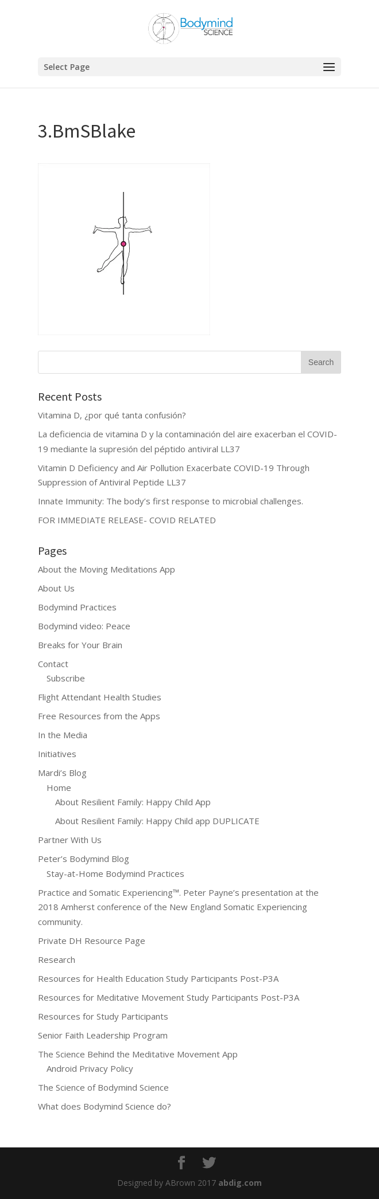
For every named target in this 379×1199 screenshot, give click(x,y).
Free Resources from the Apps (99, 716)
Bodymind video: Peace (84, 626)
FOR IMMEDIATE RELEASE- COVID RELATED (127, 520)
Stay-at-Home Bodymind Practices (115, 873)
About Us (56, 588)
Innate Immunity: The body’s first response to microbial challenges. (170, 501)
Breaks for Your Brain (80, 645)
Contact (53, 663)
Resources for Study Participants (103, 1016)
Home (59, 787)
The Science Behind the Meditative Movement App (138, 1054)
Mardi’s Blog (62, 772)
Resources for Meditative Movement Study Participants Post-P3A (168, 997)
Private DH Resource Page (91, 940)
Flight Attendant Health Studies (99, 697)
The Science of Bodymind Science (103, 1087)
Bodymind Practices (77, 607)
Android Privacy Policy (90, 1068)
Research (56, 959)
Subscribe (66, 678)
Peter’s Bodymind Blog (83, 858)
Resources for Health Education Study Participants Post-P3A (158, 978)
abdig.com (240, 1182)
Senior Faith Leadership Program (103, 1035)
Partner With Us (70, 839)
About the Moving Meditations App (106, 569)
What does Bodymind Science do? (104, 1106)
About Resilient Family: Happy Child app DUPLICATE (157, 820)
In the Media (62, 734)
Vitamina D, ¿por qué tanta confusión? (112, 415)
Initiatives (57, 753)
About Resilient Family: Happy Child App (133, 802)
